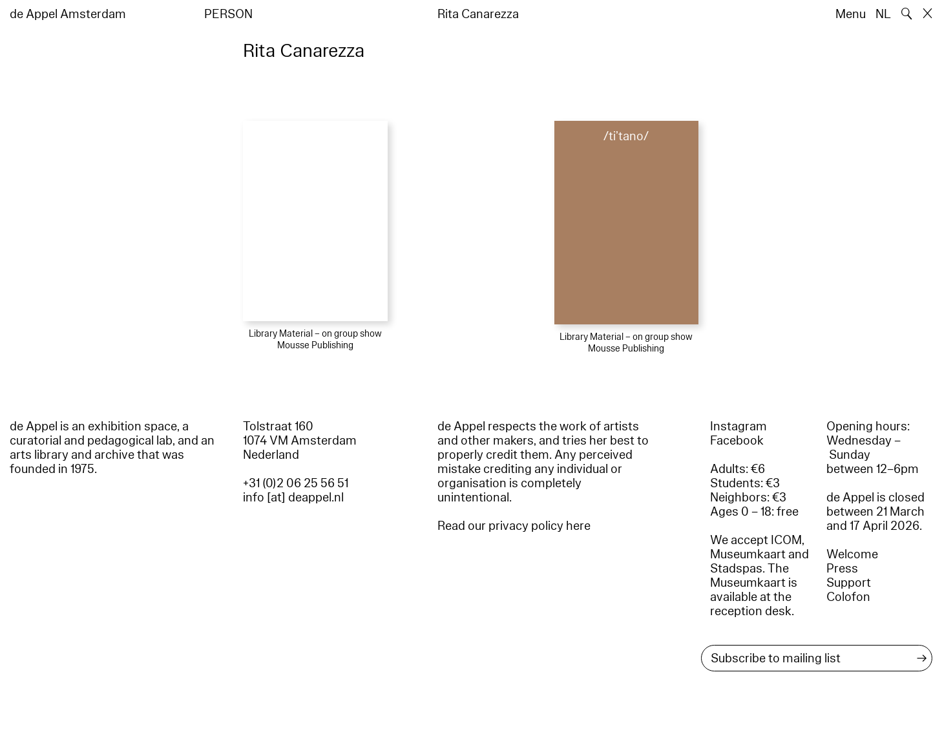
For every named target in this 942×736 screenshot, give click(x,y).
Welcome (852, 554)
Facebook (737, 440)
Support (848, 582)
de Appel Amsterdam (68, 14)
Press (842, 568)
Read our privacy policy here (514, 526)
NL (883, 14)
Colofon (848, 597)
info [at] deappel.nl (293, 497)
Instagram (738, 426)
